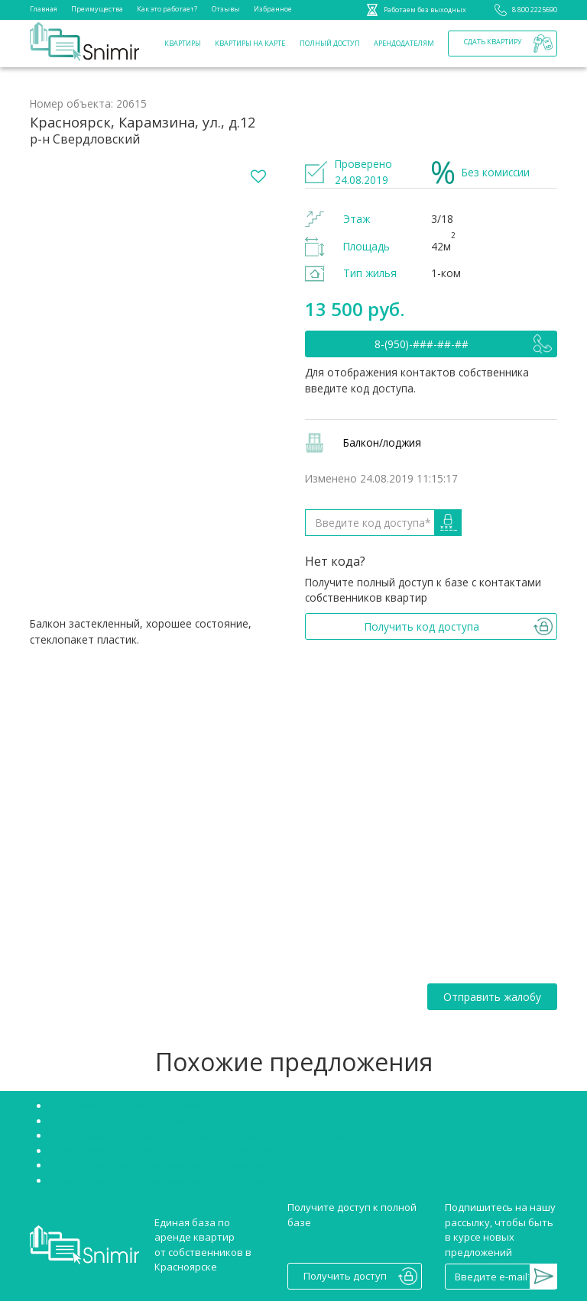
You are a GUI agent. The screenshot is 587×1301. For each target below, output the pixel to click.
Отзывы (226, 9)
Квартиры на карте (250, 43)
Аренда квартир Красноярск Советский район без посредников (205, 1135)
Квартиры (182, 43)
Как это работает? (167, 9)
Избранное (273, 9)
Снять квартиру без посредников (131, 1105)
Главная (43, 9)
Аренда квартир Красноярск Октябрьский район (168, 1150)
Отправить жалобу (492, 996)
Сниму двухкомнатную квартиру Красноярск (158, 1180)
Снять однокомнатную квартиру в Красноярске (166, 1165)
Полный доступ (330, 43)
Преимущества (97, 9)
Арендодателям (404, 43)
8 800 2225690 (523, 10)
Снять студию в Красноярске (119, 1121)
